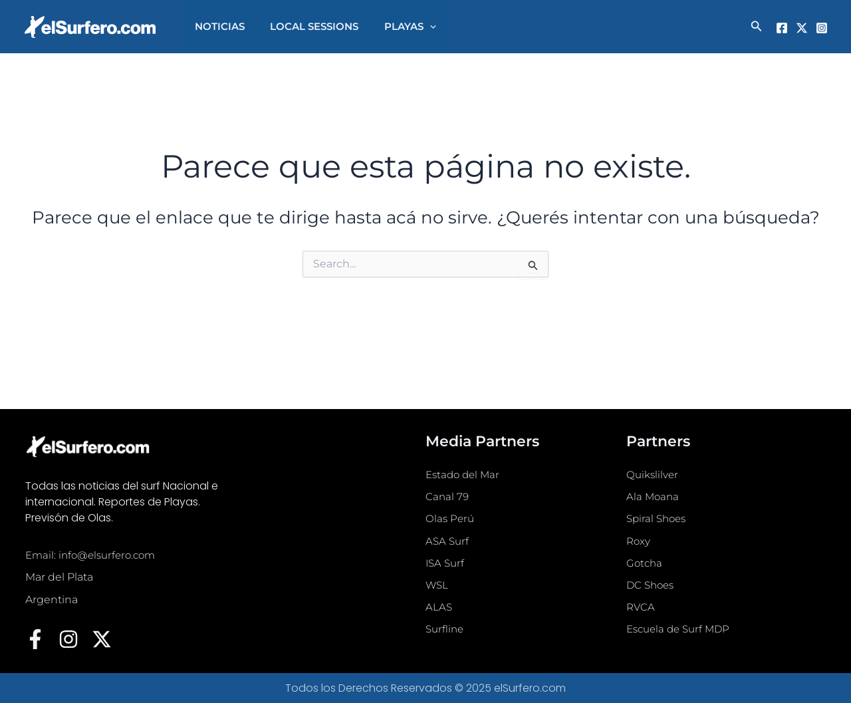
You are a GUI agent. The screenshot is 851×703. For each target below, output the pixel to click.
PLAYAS (396, 26)
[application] (416, 26)
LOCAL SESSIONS (306, 26)
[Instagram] (822, 28)
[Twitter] (802, 28)
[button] (757, 26)
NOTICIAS (217, 26)
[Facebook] (782, 28)
